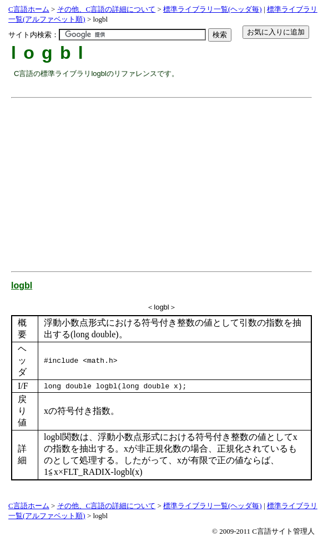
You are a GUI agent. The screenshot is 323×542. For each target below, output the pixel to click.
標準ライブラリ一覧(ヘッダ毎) (212, 9)
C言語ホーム (28, 9)
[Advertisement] (168, 180)
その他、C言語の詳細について (106, 9)
